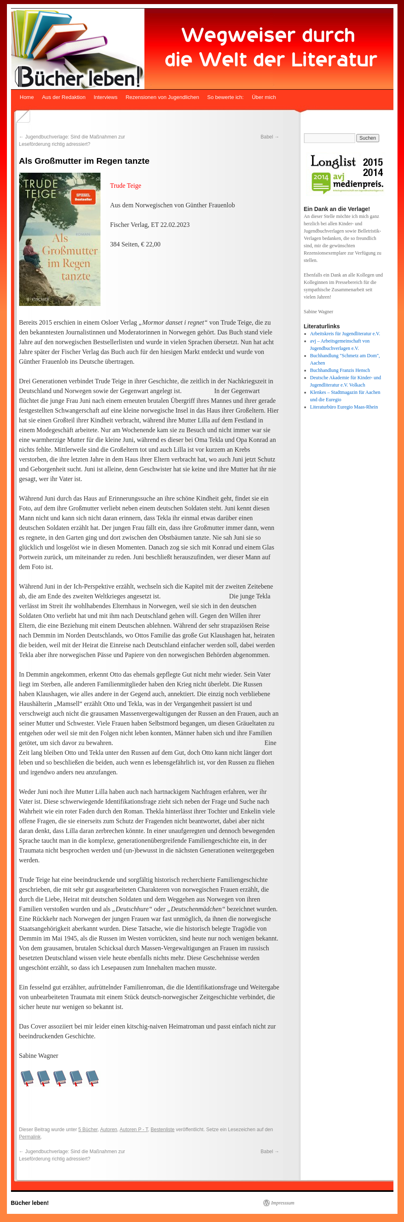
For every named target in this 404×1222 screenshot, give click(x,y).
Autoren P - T (134, 1129)
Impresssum (283, 1203)
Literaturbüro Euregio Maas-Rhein (344, 407)
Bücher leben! (30, 1203)
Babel (269, 137)
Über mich (264, 97)
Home (27, 97)
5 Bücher (88, 1129)
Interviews (106, 97)
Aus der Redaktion (63, 97)
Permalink (30, 1137)
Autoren (108, 1129)
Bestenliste (163, 1129)
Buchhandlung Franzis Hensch (340, 370)
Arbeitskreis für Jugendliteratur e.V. (345, 333)
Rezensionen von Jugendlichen (162, 97)
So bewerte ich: (225, 97)
